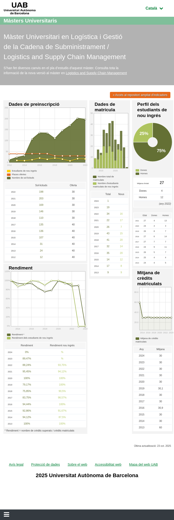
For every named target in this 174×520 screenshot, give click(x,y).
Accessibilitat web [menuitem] (108, 464)
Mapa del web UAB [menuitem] (143, 464)
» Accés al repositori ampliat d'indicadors (140, 95)
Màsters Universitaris (30, 21)
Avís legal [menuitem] (16, 464)
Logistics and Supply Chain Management (96, 73)
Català (157, 7)
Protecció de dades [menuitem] (45, 464)
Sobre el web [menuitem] (77, 464)
